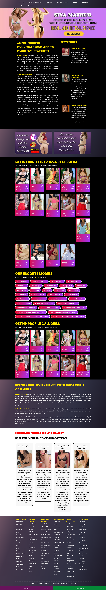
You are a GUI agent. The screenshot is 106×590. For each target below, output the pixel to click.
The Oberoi (81, 286)
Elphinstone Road (83, 555)
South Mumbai (46, 524)
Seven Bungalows (70, 559)
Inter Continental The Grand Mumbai (30, 312)
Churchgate (20, 564)
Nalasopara (70, 569)
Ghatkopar (19, 522)
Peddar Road (58, 556)
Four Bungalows (70, 554)
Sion (55, 524)
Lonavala (44, 540)
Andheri (85, 2)
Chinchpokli (70, 545)
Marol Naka (83, 530)
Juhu (21, 6)
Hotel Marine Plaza (39, 281)
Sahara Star (21, 286)
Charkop (82, 538)
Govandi (69, 548)
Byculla (56, 550)
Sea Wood (32, 550)
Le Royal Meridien (77, 299)
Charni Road (83, 540)
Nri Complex (33, 540)
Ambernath (70, 540)
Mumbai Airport (31, 530)
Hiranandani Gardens (58, 538)
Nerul (30, 537)
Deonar (69, 566)
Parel (30, 571)
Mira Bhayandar (20, 568)
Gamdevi (82, 559)
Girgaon (31, 558)
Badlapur (82, 532)
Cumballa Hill (83, 548)
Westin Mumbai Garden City (74, 308)
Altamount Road (57, 528)
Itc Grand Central (37, 295)
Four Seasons (22, 281)
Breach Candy (46, 529)
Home (21, 2)
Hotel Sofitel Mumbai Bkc (67, 303)
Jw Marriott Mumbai (57, 299)
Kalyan (43, 566)
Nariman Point (33, 534)
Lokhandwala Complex (58, 533)
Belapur (18, 532)
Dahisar (56, 553)
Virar (55, 574)
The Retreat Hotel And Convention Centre (68, 316)
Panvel (31, 542)
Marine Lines (45, 545)
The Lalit (47, 290)
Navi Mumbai (62, 2)
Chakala (82, 524)
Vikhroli (56, 569)
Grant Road (20, 527)
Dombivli (82, 527)
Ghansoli (82, 561)
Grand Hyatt (21, 290)
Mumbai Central (56, 559)
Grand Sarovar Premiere (26, 308)
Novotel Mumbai (39, 299)
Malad (18, 559)
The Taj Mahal (66, 286)
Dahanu (81, 551)
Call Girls (49, 2)
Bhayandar (20, 538)
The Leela (35, 290)
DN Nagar (70, 550)
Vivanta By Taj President (44, 303)
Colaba (18, 543)
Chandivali (70, 571)
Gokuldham (83, 564)
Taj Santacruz (22, 299)
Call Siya (26, 588)
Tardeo (69, 537)
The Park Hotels (55, 295)
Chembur (19, 561)
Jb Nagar (57, 545)
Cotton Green (83, 546)
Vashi (56, 563)
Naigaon (69, 532)
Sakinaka (57, 522)
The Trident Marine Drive (49, 308)
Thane (74, 2)
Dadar (18, 546)
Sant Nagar (45, 553)
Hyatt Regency (57, 281)
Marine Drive (45, 561)
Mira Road (32, 524)
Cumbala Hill (71, 534)
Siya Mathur (72, 583)
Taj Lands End (51, 286)
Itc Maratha (21, 295)
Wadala (69, 524)
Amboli (69, 542)
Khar (17, 548)
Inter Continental (23, 303)
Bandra (31, 6)
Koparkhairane (59, 542)
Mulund (31, 527)
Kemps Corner (46, 537)
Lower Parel (20, 556)
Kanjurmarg (70, 574)
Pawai (31, 556)
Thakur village (71, 563)
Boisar (81, 535)
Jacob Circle (83, 569)
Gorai (81, 567)
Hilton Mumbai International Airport (63, 312)
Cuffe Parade (45, 534)
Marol (43, 548)
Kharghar (44, 564)
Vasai (31, 553)
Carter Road (45, 532)
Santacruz (70, 527)
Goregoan (32, 561)
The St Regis (35, 286)
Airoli (43, 569)
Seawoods (70, 529)
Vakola (31, 566)
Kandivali (19, 530)
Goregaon (19, 524)
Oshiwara (32, 569)
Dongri (43, 558)
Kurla (18, 551)
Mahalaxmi (45, 542)
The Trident (60, 290)
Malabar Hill (70, 577)
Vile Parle (57, 571)
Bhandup (19, 535)
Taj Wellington (71, 295)
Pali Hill (43, 550)
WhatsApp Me (79, 588)
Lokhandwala (20, 553)
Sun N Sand (73, 290)
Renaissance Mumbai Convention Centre (32, 316)
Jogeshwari (33, 563)
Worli (43, 556)
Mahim (56, 548)
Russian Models (35, 2)
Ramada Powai (73, 281)
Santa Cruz (32, 548)
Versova (56, 566)
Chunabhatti (83, 543)
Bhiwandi (82, 522)
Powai (31, 545)
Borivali (18, 540)
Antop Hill (44, 527)
